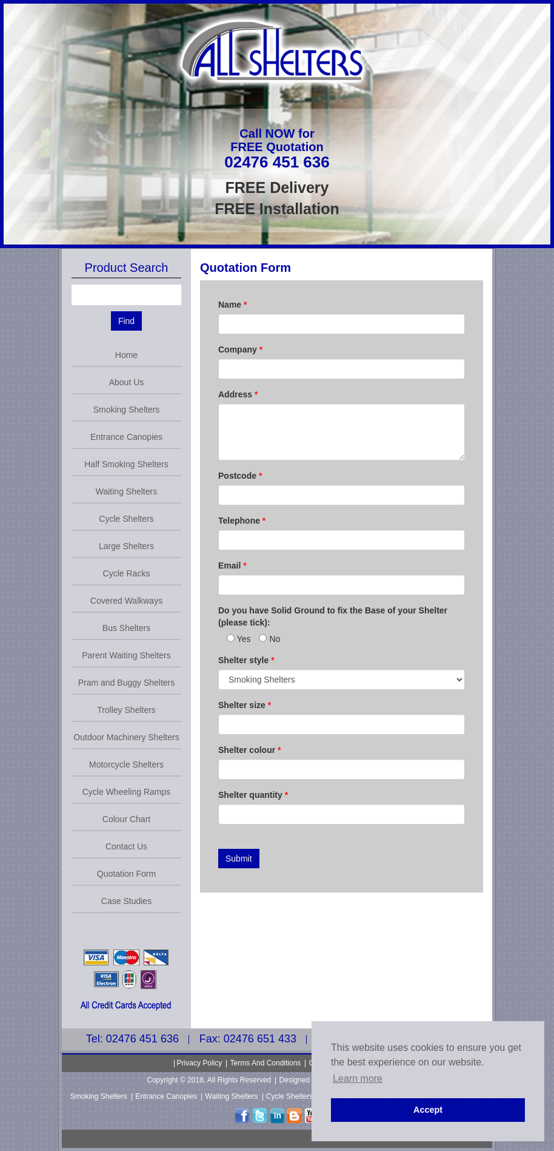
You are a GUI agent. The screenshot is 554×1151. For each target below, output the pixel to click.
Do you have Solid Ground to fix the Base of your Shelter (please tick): (332, 616)
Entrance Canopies (126, 437)
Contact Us (126, 846)
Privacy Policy (199, 1063)
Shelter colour (249, 750)
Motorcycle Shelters (126, 764)
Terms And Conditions (265, 1063)
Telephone (241, 520)
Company (240, 349)
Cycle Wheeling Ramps (126, 792)
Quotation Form (126, 874)
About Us (126, 382)
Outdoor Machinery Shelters (126, 737)
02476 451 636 (277, 162)
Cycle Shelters (126, 519)
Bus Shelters (126, 628)
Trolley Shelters (126, 710)
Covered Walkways (126, 601)
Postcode (240, 476)
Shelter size (244, 705)
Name (232, 304)
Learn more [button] (357, 1078)
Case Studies (126, 901)
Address (238, 394)
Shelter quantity (253, 795)
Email (232, 565)
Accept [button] (427, 1110)
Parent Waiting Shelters (126, 655)
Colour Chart (126, 819)
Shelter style (246, 660)
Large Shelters (126, 546)
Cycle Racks (126, 573)
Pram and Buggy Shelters (126, 682)
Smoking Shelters (126, 409)
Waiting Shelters (126, 491)
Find (126, 321)
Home (126, 355)
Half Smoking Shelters (126, 464)
